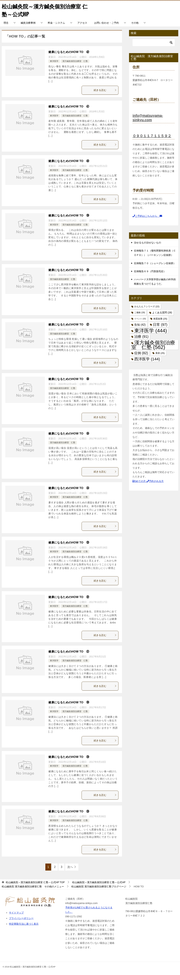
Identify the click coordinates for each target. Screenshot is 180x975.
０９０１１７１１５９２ (152, 136)
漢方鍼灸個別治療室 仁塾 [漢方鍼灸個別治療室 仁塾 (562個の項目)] (153, 344)
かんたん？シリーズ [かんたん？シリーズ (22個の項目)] (146, 306)
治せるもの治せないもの (147, 242)
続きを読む (105, 90)
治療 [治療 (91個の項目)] (141, 336)
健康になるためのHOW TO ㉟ (68, 433)
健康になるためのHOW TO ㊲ (68, 324)
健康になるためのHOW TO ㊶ (68, 106)
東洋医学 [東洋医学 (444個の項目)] (150, 330)
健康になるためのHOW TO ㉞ (68, 488)
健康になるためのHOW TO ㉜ (68, 597)
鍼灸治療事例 (28, 22)
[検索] (154, 42)
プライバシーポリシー (21, 918)
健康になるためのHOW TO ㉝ (68, 542)
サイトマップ (16, 912)
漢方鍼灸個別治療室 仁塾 (75, 61)
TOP (35, 882)
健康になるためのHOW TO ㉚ (68, 702)
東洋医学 (54, 61)
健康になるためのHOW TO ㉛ (68, 651)
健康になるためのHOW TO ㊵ (68, 160)
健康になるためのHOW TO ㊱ (68, 379)
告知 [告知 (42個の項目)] (140, 324)
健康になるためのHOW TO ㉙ (68, 756)
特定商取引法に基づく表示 (23, 923)
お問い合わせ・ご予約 (106, 22)
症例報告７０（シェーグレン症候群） (155, 263)
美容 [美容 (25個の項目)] (160, 353)
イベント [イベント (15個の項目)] (140, 319)
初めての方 (139, 481)
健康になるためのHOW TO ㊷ (68, 51)
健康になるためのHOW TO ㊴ (68, 215)
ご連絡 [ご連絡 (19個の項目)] (139, 312)
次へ (70, 866)
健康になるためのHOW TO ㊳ (68, 270)
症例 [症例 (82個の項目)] (141, 353)
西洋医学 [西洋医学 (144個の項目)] (147, 359)
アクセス (82, 22)
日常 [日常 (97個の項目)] (160, 325)
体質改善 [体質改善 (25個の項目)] (160, 318)
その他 (135, 22)
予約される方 (155, 481)
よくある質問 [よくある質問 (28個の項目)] (162, 312)
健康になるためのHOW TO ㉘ (68, 811)
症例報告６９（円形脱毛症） (150, 271)
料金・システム (56, 22)
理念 (6, 22)
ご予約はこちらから (147, 216)
